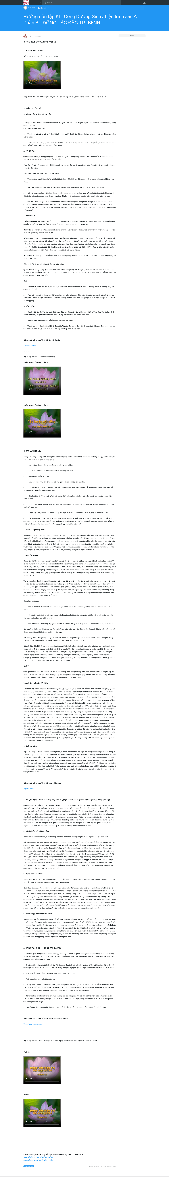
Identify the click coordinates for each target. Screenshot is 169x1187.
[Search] (81, 2)
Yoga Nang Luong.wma (32, 1024)
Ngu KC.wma (28, 789)
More (48, 7)
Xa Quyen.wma (29, 346)
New (140, 8)
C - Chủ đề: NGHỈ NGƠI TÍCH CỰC (38, 1160)
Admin (31, 36)
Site (40, 2)
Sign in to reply (29, 1166)
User (144, 3)
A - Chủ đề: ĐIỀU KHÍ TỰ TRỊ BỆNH (38, 1157)
